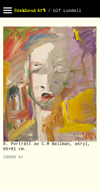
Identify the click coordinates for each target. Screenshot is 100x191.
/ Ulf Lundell (64, 10)
